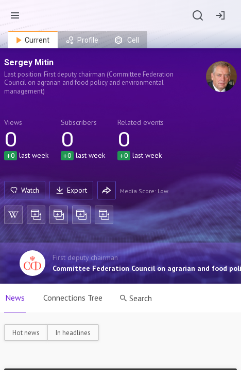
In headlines (73, 332)
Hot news (26, 332)
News (15, 297)
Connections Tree (72, 297)
